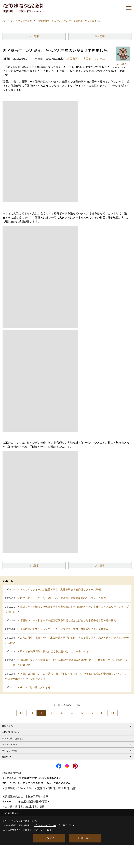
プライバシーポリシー (45, 825)
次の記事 (100, 36)
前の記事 (34, 36)
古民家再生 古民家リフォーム (86, 58)
